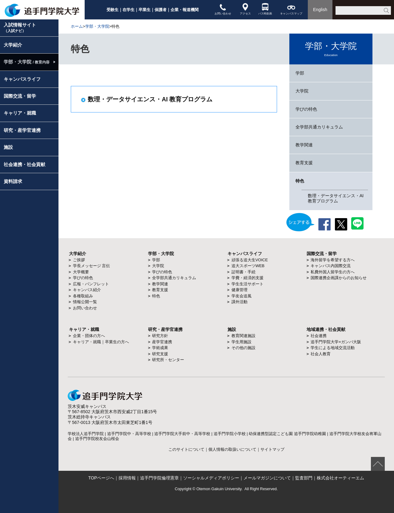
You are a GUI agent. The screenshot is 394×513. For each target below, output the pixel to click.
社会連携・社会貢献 (24, 164)
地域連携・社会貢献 (326, 329)
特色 (300, 180)
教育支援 (304, 162)
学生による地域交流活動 (333, 347)
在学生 (129, 9)
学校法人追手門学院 (86, 433)
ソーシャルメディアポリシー (211, 477)
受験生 (113, 9)
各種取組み (83, 296)
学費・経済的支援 (247, 277)
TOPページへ (101, 477)
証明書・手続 (243, 272)
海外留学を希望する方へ (333, 260)
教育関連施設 (243, 335)
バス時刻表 (265, 9)
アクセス (245, 9)
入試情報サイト (20, 27)
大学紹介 (13, 44)
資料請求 (13, 181)
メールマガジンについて (267, 477)
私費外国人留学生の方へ (333, 272)
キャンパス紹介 (87, 289)
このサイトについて (186, 449)
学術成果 (160, 347)
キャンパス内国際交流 (331, 265)
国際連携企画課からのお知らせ (339, 277)
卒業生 (145, 9)
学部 (300, 73)
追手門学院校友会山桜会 (97, 438)
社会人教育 (321, 354)
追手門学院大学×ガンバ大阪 (336, 342)
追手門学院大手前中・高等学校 (182, 433)
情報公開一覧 (85, 301)
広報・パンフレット (91, 284)
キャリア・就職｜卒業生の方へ (101, 342)
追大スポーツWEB (248, 265)
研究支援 (160, 354)
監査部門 (303, 477)
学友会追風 (241, 296)
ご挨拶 (79, 260)
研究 (152, 329)
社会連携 (319, 335)
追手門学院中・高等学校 (129, 433)
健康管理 (239, 289)
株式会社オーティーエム (340, 477)
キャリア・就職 (20, 113)
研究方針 (160, 335)
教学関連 (304, 144)
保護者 (161, 9)
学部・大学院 (97, 26)
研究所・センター (168, 359)
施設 (8, 147)
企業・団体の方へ (89, 335)
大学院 (302, 90)
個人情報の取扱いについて (232, 449)
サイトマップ (272, 449)
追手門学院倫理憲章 (159, 477)
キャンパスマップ (291, 9)
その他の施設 (243, 347)
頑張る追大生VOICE (249, 260)
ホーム (77, 26)
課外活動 (239, 301)
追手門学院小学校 (230, 433)
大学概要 (81, 272)
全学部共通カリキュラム (319, 126)
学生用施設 (241, 342)
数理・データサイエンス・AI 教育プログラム (336, 198)
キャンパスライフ (22, 79)
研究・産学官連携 (22, 130)
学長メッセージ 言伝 (91, 265)
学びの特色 (306, 109)
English (320, 9)
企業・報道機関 (185, 9)
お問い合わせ (223, 9)
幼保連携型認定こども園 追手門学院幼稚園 (287, 433)
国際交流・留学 (20, 96)
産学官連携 (162, 342)
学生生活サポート (247, 284)
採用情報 (127, 477)
